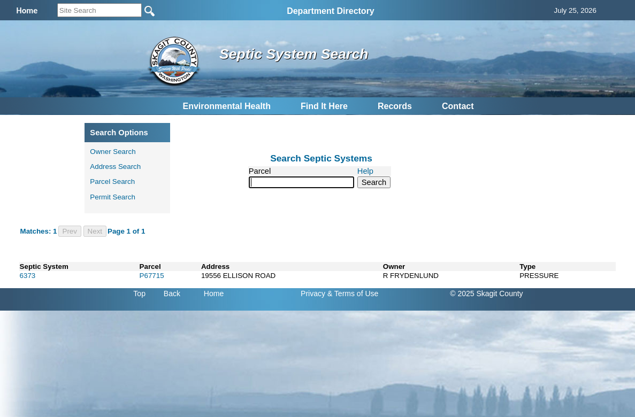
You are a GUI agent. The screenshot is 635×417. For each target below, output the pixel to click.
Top (139, 293)
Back (172, 293)
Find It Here (324, 106)
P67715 (152, 276)
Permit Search (112, 197)
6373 (28, 276)
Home (214, 293)
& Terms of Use (352, 293)
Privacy (313, 293)
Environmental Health (226, 106)
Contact (458, 106)
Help (365, 171)
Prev (70, 231)
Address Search (115, 167)
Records (395, 106)
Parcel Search (112, 181)
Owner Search (112, 152)
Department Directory (330, 11)
